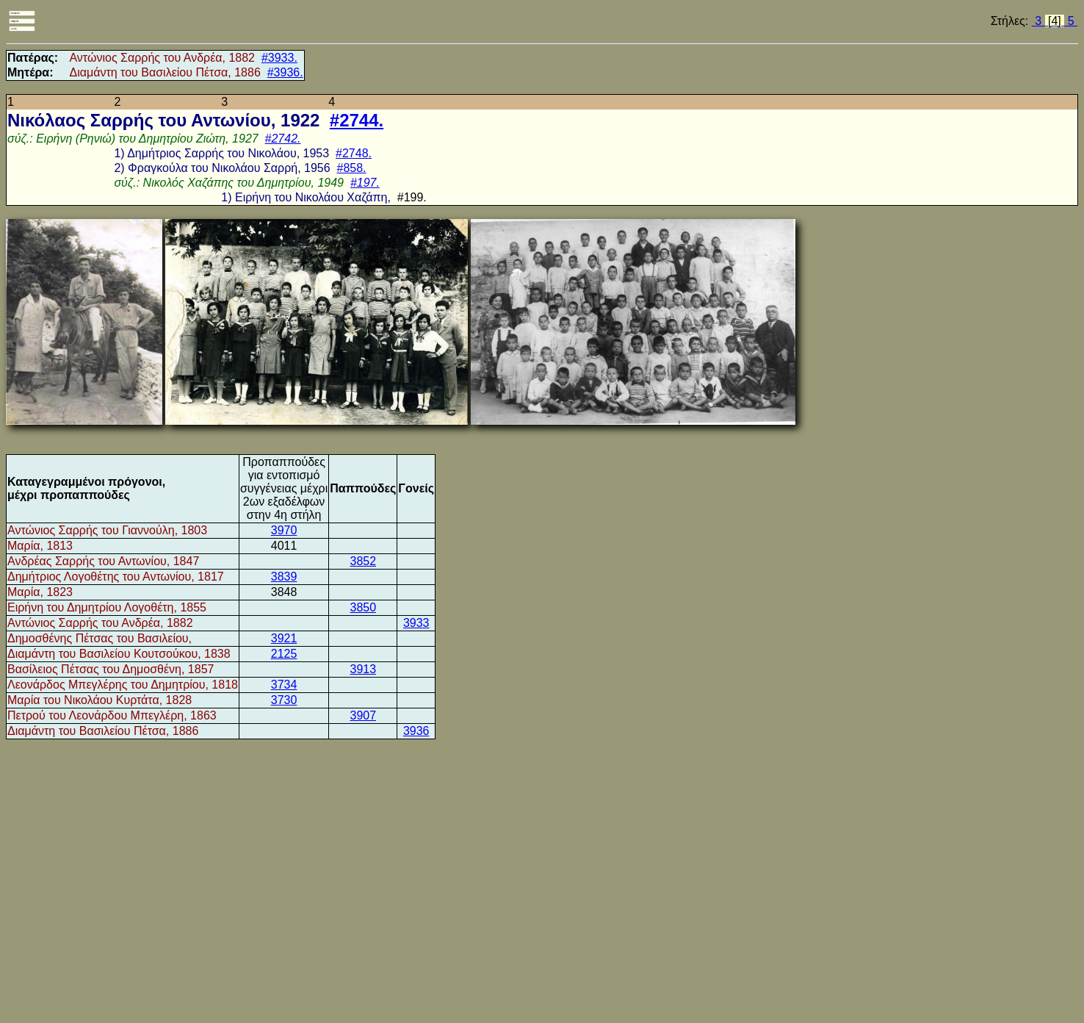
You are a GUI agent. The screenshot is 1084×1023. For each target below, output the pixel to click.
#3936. (285, 72)
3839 (284, 576)
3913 (363, 669)
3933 (416, 623)
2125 (284, 653)
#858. (351, 168)
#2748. (354, 153)
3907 (363, 715)
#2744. (356, 120)
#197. (365, 182)
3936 (416, 731)
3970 (284, 530)
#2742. (283, 138)
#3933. (279, 57)
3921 (284, 638)
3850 (363, 607)
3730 (284, 700)
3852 (363, 561)
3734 (284, 684)
